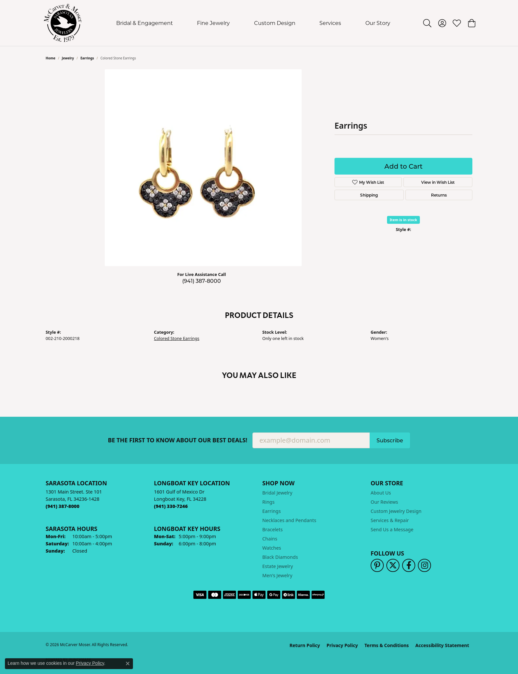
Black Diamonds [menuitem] (280, 557)
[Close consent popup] (128, 663)
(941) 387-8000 (201, 280)
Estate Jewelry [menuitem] (277, 566)
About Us (381, 493)
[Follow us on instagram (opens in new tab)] (424, 565)
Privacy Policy (342, 645)
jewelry (68, 58)
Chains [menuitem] (269, 539)
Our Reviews (384, 502)
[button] (427, 23)
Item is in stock (403, 219)
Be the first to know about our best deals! (178, 440)
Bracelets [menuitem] (272, 529)
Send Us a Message (392, 529)
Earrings (87, 58)
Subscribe (390, 440)
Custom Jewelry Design (396, 511)
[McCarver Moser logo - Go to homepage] (63, 23)
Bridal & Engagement (144, 22)
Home (50, 58)
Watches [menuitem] (271, 548)
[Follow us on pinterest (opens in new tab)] (377, 565)
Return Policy (305, 645)
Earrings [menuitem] (271, 511)
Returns (439, 195)
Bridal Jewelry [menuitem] (277, 493)
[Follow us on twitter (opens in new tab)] (392, 565)
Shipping (369, 195)
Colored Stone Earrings (176, 338)
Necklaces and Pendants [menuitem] (289, 520)
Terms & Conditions (386, 645)
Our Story (377, 22)
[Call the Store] (62, 506)
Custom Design (274, 22)
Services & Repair (390, 520)
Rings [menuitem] (268, 502)
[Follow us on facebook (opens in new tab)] (408, 565)
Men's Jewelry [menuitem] (277, 575)
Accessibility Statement (442, 645)
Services (330, 22)
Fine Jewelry (213, 22)
